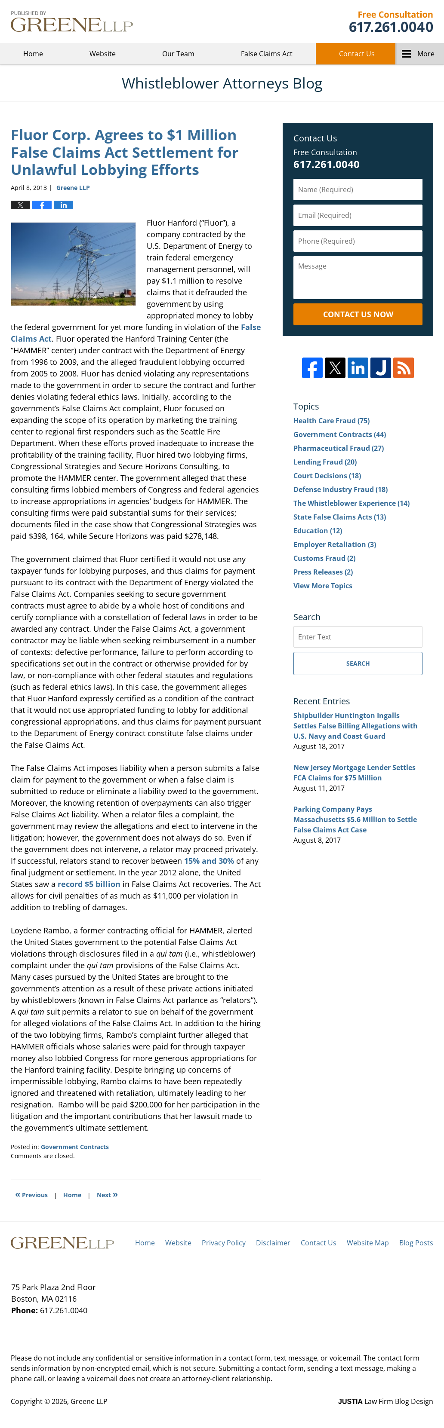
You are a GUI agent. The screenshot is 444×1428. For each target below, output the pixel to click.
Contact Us (357, 53)
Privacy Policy (224, 1243)
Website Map (368, 1243)
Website (102, 53)
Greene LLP (390, 21)
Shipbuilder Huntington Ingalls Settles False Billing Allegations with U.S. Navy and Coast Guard (355, 726)
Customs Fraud (324, 558)
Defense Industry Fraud (340, 489)
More (426, 53)
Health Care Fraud (331, 420)
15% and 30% (209, 861)
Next (107, 1194)
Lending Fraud (325, 462)
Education (317, 530)
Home (33, 53)
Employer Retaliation (334, 544)
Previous (31, 1194)
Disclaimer (273, 1243)
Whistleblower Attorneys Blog (72, 21)
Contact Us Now (358, 314)
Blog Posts (416, 1243)
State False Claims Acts (339, 517)
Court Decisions (327, 475)
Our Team (178, 53)
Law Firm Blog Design (385, 1401)
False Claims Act (267, 53)
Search (358, 663)
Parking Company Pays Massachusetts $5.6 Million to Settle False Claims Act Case (355, 819)
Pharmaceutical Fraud (338, 448)
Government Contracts (75, 1147)
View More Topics (322, 585)
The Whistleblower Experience (351, 503)
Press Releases (323, 572)
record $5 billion (89, 884)
